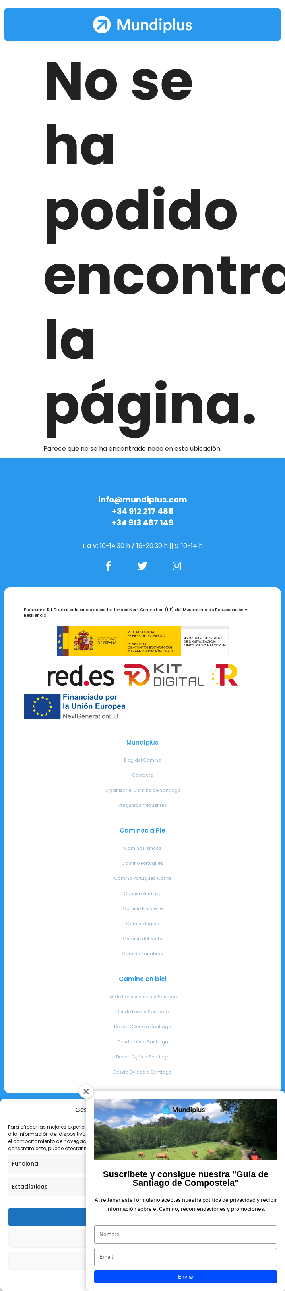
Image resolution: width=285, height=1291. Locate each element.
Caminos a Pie (142, 830)
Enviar (186, 1276)
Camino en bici (143, 979)
